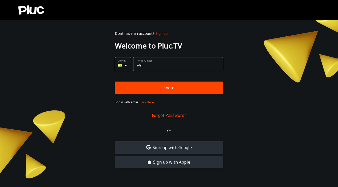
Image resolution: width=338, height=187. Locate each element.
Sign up (162, 33)
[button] (123, 64)
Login (169, 88)
